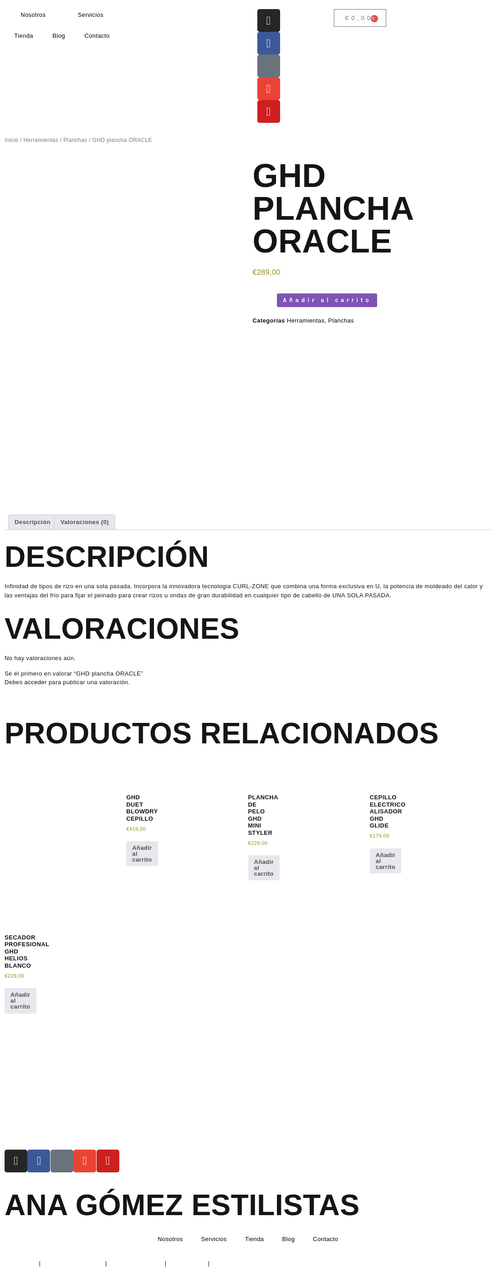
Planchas (75, 140)
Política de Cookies (136, 1263)
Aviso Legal (21, 1263)
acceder (36, 682)
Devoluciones (187, 1263)
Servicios (90, 14)
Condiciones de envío (241, 1263)
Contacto (96, 35)
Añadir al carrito (327, 300)
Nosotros (33, 14)
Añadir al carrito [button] (142, 853)
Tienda (23, 35)
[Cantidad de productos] (263, 300)
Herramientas (40, 140)
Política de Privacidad (72, 1263)
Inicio (11, 140)
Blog (58, 35)
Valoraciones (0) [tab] (85, 522)
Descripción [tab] (33, 522)
